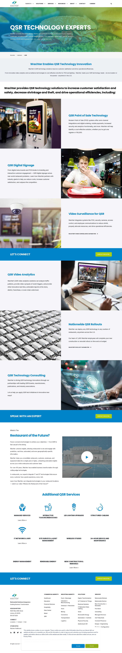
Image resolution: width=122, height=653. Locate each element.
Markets (19, 55)
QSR (25, 55)
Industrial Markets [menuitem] (67, 594)
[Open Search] (111, 3)
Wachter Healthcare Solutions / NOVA (20, 628)
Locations (13, 622)
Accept (78, 646)
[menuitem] (33, 3)
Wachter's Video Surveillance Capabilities (83, 234)
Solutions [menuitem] (81, 594)
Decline (92, 646)
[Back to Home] (14, 3)
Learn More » (22, 520)
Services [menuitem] (98, 594)
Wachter (12, 55)
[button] (87, 457)
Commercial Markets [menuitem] (51, 594)
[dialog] (61, 638)
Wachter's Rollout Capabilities (80, 347)
